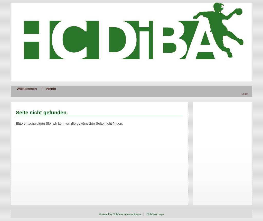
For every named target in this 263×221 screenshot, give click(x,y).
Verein (51, 89)
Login (244, 93)
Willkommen (27, 89)
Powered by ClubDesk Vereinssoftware (120, 214)
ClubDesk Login (155, 214)
